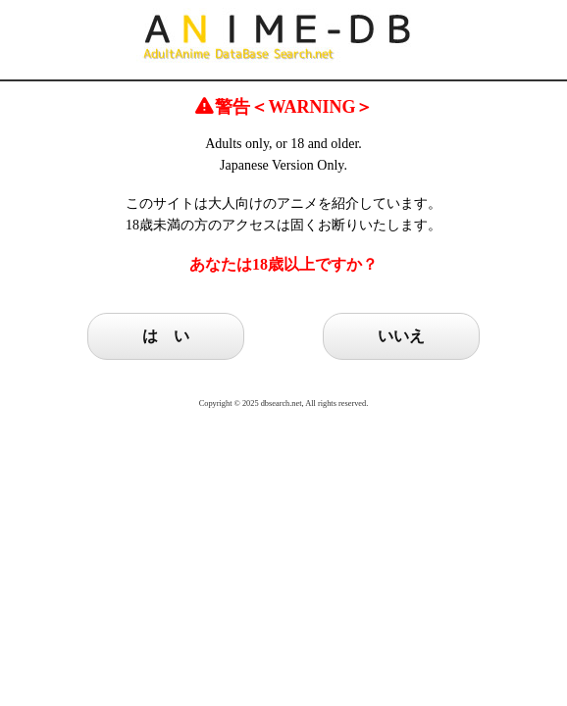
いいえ (401, 336)
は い (165, 336)
